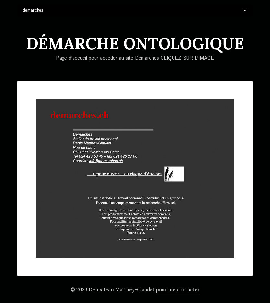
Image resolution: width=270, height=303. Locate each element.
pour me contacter (178, 289)
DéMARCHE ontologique (135, 43)
